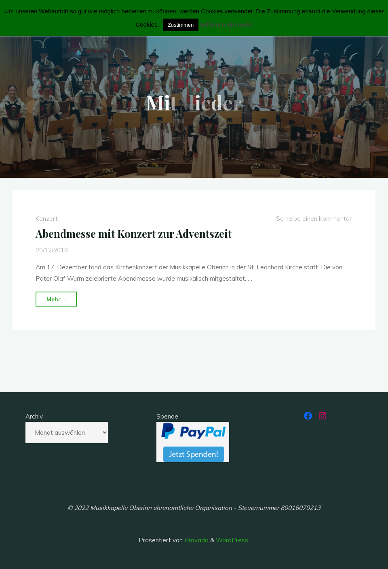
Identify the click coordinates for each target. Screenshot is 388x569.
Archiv (34, 416)
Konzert (47, 218)
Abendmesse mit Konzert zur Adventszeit (134, 233)
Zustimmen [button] (181, 25)
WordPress (232, 540)
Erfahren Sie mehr (226, 24)
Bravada (196, 540)
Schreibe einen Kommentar (314, 218)
